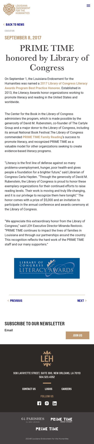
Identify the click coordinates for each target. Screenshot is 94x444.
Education (10, 30)
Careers (67, 389)
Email (9, 330)
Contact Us (29, 389)
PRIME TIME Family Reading (42, 137)
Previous (16, 301)
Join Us (77, 335)
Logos (48, 389)
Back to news (15, 24)
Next (80, 301)
